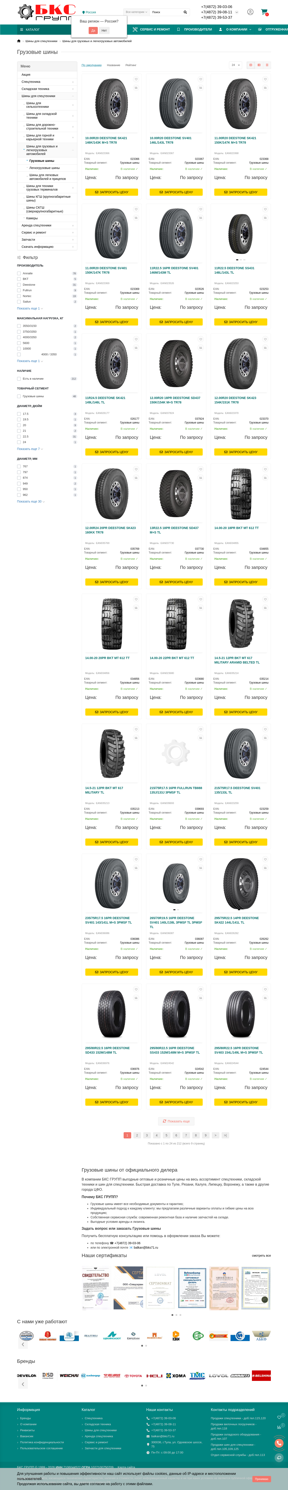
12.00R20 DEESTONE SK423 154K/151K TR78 (235, 400)
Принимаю (261, 1479)
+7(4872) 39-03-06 (216, 7)
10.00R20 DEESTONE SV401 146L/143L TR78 (170, 140)
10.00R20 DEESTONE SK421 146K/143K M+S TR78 (106, 140)
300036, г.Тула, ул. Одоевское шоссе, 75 (176, 1444)
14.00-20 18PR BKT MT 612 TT (236, 528)
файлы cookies (154, 1474)
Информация (28, 1410)
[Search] (169, 12)
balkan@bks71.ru (146, 1247)
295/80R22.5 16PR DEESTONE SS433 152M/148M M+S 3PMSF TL (175, 1050)
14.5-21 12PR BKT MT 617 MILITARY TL (104, 790)
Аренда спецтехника (99, 1436)
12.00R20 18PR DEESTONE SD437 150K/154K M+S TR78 (175, 400)
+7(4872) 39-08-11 (216, 12)
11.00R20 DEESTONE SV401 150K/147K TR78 (106, 270)
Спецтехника (94, 1418)
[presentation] (87, 1291)
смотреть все (261, 1255)
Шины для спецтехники (41, 41)
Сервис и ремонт (153, 29)
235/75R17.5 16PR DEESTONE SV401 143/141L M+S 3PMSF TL (108, 920)
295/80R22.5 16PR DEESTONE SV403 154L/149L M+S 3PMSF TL (238, 1050)
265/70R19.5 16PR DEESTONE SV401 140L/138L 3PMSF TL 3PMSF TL (176, 922)
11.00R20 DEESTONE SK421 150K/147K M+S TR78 (235, 140)
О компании (237, 29)
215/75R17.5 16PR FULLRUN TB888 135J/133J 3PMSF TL (176, 790)
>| (225, 1135)
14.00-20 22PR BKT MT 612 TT (172, 658)
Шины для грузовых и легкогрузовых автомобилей (97, 41)
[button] (172, 1315)
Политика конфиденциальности (42, 1442)
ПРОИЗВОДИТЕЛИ (197, 29)
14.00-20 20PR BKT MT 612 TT (107, 658)
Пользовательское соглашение (41, 1448)
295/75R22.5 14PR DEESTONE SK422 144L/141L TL (236, 920)
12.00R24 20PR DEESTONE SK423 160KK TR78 (110, 530)
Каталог (88, 1410)
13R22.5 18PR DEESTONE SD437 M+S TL (174, 530)
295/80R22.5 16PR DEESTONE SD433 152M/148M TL (107, 1050)
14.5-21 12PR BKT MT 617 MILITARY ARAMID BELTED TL (237, 660)
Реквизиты (27, 1430)
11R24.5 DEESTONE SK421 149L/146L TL (105, 400)
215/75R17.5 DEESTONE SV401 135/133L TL (237, 790)
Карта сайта (126, 1467)
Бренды (25, 1418)
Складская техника (98, 1424)
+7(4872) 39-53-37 (216, 17)
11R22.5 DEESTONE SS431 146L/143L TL (234, 270)
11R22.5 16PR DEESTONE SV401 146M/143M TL (174, 270)
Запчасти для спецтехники (103, 1448)
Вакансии (26, 1436)
